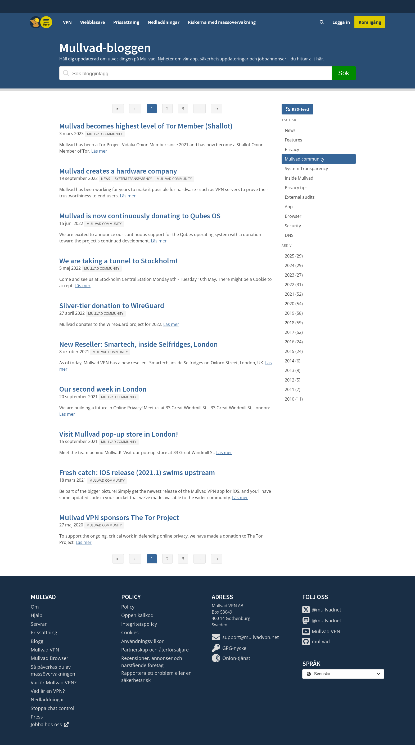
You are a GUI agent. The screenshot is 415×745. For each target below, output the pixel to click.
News (105, 178)
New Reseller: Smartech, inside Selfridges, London (138, 344)
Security (293, 226)
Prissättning (126, 22)
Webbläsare (92, 22)
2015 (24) (294, 351)
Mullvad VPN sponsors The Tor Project (119, 517)
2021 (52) (294, 294)
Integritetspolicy (139, 624)
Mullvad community (104, 134)
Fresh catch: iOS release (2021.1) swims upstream (137, 472)
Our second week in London (103, 389)
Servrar (39, 624)
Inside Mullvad (299, 178)
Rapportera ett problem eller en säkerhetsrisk (156, 676)
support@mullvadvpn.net (245, 637)
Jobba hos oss (50, 724)
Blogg (37, 641)
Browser (293, 216)
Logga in (341, 22)
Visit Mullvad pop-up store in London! (118, 434)
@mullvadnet (321, 609)
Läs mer (99, 151)
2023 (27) (294, 275)
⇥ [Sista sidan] (216, 109)
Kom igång (370, 22)
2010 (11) (294, 399)
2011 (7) (292, 389)
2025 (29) (294, 256)
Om (35, 607)
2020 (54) (294, 304)
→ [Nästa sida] (199, 109)
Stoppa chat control (52, 708)
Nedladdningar (163, 22)
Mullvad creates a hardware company (118, 171)
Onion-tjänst (231, 658)
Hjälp (36, 615)
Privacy (292, 149)
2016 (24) (294, 342)
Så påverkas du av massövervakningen (53, 670)
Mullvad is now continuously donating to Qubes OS (139, 215)
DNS (289, 235)
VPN (67, 22)
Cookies (130, 632)
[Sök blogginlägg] (195, 73)
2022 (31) (294, 284)
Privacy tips (296, 187)
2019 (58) (294, 313)
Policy (127, 607)
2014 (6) (292, 361)
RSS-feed (297, 109)
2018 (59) (294, 323)
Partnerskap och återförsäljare (155, 649)
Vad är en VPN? (48, 691)
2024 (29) (294, 265)
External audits (300, 197)
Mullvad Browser (49, 658)
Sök (343, 73)
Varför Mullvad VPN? (53, 682)
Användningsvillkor (142, 641)
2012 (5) (292, 380)
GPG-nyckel (230, 648)
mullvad (316, 641)
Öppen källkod (137, 615)
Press (37, 716)
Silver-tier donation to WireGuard (111, 305)
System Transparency (133, 178)
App (289, 207)
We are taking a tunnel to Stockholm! (118, 260)
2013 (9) (292, 370)
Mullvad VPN (45, 649)
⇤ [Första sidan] (118, 109)
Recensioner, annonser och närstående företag (151, 661)
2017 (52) (294, 332)
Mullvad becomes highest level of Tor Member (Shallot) (146, 126)
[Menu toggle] (46, 22)
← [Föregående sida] (135, 109)
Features (293, 140)
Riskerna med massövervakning (222, 22)
